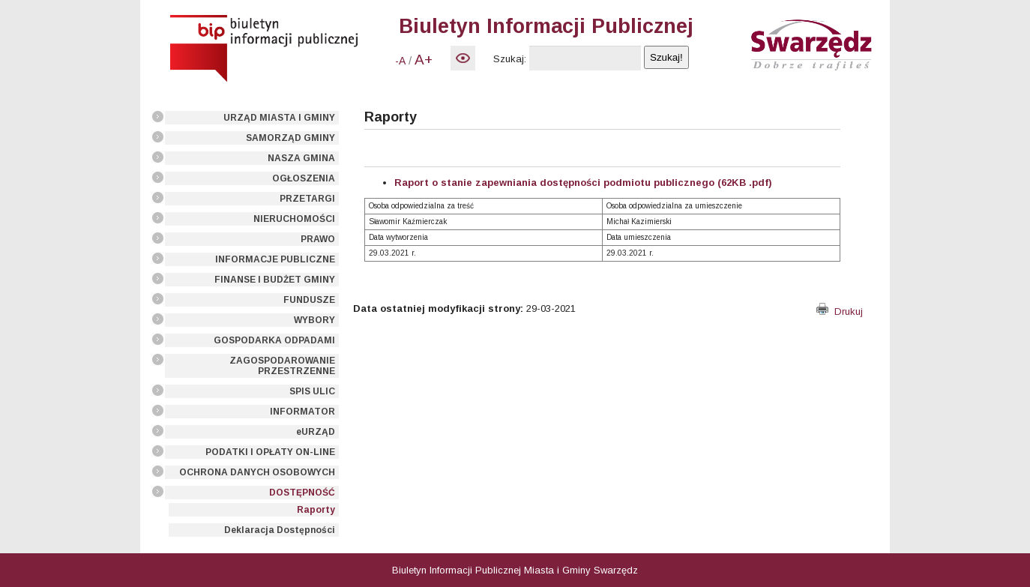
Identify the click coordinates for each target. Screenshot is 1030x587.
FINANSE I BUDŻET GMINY (274, 279)
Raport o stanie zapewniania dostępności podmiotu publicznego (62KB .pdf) (583, 182)
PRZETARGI (307, 198)
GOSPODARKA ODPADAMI (274, 340)
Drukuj (839, 311)
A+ (424, 59)
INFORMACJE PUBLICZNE (275, 259)
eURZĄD (315, 432)
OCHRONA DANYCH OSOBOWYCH (257, 472)
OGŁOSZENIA (303, 178)
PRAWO (318, 239)
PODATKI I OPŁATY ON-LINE (270, 452)
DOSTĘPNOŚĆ (302, 492)
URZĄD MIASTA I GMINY (279, 117)
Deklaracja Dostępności (279, 530)
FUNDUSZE (309, 300)
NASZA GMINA (301, 158)
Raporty (316, 510)
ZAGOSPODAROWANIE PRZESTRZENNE (282, 365)
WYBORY (314, 320)
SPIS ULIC (312, 391)
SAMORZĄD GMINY (290, 138)
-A (400, 61)
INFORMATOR (302, 411)
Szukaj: (509, 58)
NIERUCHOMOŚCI (294, 219)
